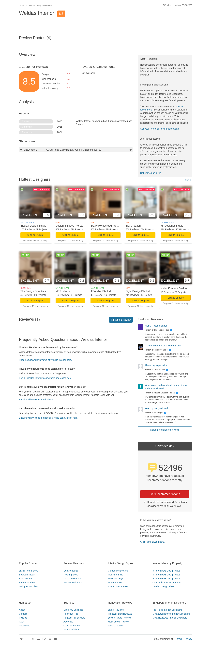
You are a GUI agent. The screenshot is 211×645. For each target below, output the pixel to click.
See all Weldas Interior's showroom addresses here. (45, 378)
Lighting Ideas (70, 570)
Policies (23, 617)
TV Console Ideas (72, 578)
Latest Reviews (116, 609)
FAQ (21, 621)
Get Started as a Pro (150, 173)
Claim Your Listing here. (152, 541)
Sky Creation (133, 225)
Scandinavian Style (118, 586)
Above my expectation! (156, 365)
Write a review (115, 625)
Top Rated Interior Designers (167, 609)
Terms (179, 639)
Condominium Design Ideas (166, 582)
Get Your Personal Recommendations (159, 128)
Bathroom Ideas (27, 582)
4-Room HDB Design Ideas (166, 574)
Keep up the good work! (157, 408)
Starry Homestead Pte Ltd (105, 225)
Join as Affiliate (71, 629)
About (22, 609)
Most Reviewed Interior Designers (169, 617)
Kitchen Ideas (26, 578)
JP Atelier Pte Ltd (100, 291)
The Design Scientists (33, 291)
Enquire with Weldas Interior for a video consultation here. (48, 417)
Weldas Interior (36, 13)
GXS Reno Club (71, 625)
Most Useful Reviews (119, 621)
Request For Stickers (74, 617)
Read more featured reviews (164, 429)
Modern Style (114, 582)
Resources (24, 625)
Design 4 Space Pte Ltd (69, 225)
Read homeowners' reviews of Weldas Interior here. (45, 360)
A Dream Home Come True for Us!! (163, 345)
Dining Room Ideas (29, 586)
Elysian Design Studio (33, 225)
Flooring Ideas (70, 574)
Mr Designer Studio (172, 225)
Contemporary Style (118, 570)
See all (188, 180)
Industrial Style (115, 574)
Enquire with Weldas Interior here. (36, 399)
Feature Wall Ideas (73, 582)
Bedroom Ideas (27, 574)
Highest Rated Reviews (120, 613)
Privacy (188, 639)
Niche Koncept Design (174, 288)
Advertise (68, 621)
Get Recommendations (165, 494)
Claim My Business (73, 609)
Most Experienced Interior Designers (171, 613)
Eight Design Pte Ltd (138, 291)
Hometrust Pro (70, 613)
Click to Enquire (35, 235)
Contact (23, 613)
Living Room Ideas (28, 570)
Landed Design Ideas (163, 586)
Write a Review (121, 319)
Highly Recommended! (156, 325)
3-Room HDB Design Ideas (166, 570)
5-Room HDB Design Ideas (166, 578)
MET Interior (63, 291)
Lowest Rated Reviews (119, 617)
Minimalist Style (116, 578)
